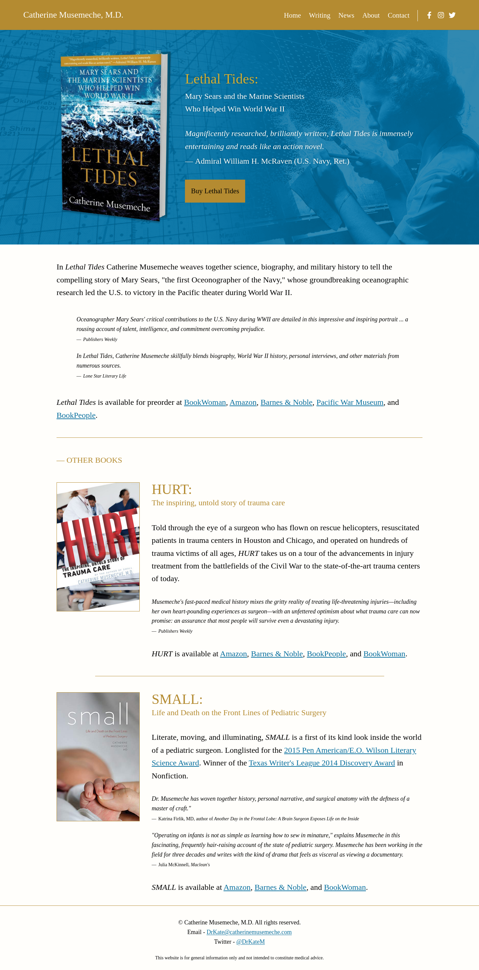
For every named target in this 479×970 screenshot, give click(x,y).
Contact (398, 15)
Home (292, 15)
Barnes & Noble (286, 402)
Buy (215, 191)
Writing (319, 15)
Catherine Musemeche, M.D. (73, 15)
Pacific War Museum (350, 402)
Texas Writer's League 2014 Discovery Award (322, 762)
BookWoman (205, 402)
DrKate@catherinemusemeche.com (249, 932)
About (371, 15)
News (346, 15)
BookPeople (76, 415)
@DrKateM (251, 941)
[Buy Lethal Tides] (115, 137)
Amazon (243, 402)
